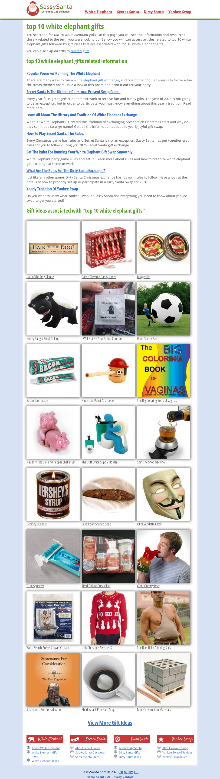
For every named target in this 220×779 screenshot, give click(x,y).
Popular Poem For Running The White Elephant (63, 73)
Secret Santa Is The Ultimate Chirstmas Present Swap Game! (73, 91)
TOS (108, 777)
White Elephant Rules (45, 761)
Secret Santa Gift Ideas (90, 752)
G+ (126, 772)
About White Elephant (46, 748)
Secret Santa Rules (87, 757)
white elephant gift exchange (96, 80)
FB (121, 772)
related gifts (80, 51)
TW (130, 772)
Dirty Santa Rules (130, 757)
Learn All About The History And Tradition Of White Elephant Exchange (81, 115)
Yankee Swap (179, 11)
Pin (136, 772)
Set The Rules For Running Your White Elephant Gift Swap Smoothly (79, 152)
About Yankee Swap (175, 748)
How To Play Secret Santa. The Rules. (55, 133)
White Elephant (98, 11)
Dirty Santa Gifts (129, 752)
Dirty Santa (154, 11)
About (100, 777)
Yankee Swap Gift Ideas (177, 752)
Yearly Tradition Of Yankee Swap (52, 189)
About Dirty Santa (130, 748)
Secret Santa (128, 11)
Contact (128, 777)
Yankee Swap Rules (174, 757)
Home (91, 777)
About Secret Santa (87, 748)
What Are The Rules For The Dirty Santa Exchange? (65, 170)
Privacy (117, 777)
